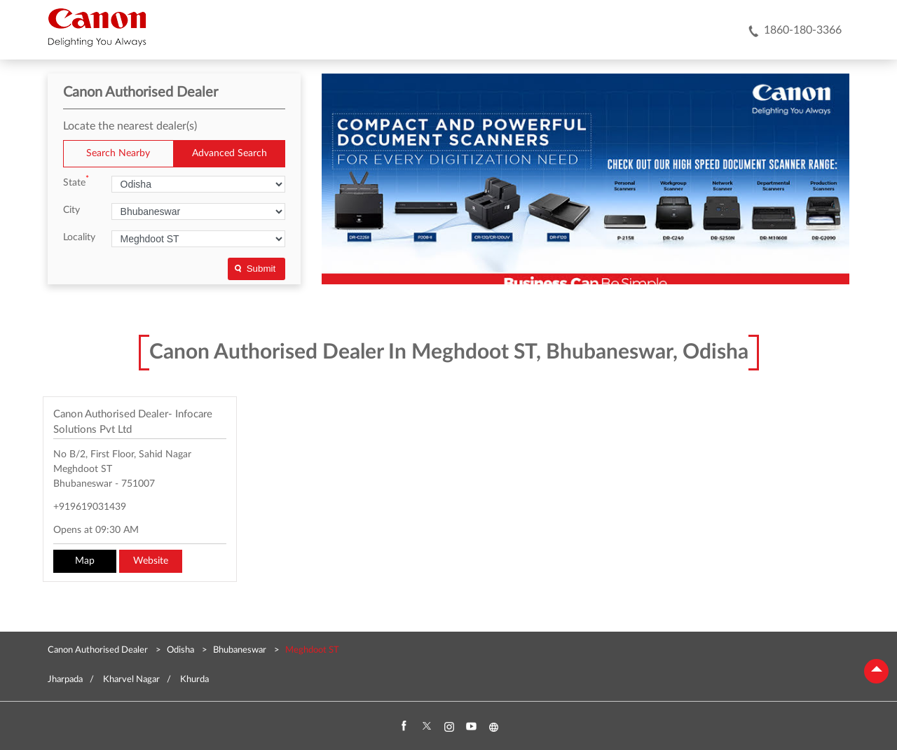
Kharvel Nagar (131, 679)
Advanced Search (229, 153)
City (71, 210)
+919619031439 (89, 507)
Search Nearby (118, 153)
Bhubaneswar (239, 650)
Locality (79, 237)
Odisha (180, 650)
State (76, 182)
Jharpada (65, 679)
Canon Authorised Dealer (99, 650)
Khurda (194, 679)
